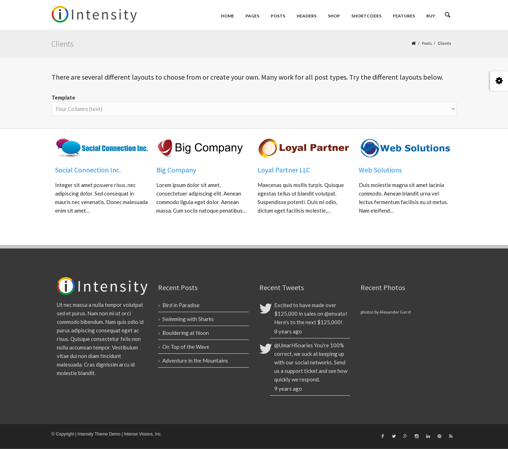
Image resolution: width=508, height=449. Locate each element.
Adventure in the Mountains (195, 360)
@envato (335, 313)
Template (63, 97)
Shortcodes (366, 15)
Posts (278, 15)
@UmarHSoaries (293, 345)
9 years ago (288, 388)
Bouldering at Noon (185, 333)
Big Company (176, 169)
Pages (252, 15)
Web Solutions (380, 169)
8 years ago (288, 331)
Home (227, 15)
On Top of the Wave (185, 346)
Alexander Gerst (395, 312)
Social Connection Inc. (88, 169)
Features (404, 15)
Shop (334, 15)
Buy (430, 15)
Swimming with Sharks (188, 319)
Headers (307, 15)
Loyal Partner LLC (284, 169)
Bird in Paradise (181, 305)
